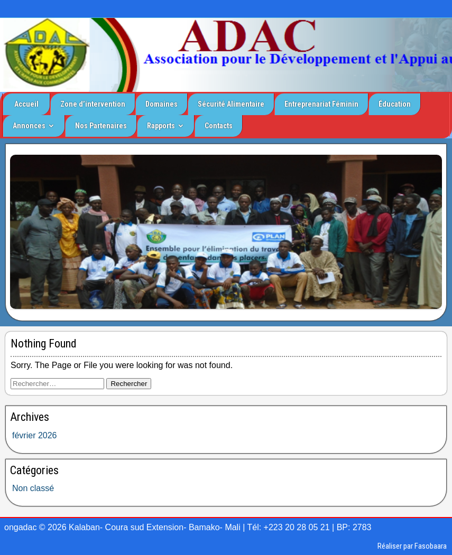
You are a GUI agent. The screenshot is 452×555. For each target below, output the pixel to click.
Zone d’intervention (92, 104)
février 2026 (34, 435)
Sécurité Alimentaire (231, 104)
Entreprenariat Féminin (321, 104)
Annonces (29, 125)
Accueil (26, 104)
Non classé (33, 488)
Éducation (395, 104)
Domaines (161, 104)
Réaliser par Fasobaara (412, 546)
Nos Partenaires (101, 125)
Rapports (161, 125)
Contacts (219, 125)
